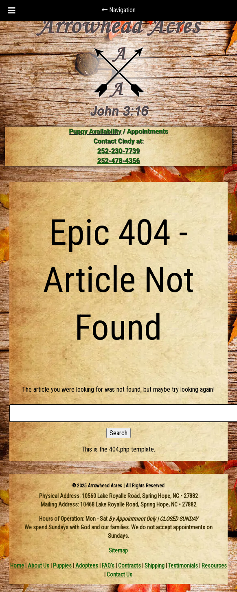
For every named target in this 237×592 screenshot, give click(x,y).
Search (118, 433)
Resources (214, 565)
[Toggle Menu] (12, 10)
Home (17, 565)
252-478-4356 (118, 160)
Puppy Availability (95, 131)
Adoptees (86, 565)
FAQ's (108, 565)
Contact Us (119, 574)
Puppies (62, 565)
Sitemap (118, 550)
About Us (38, 565)
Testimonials (183, 565)
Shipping (155, 565)
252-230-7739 (118, 151)
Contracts (129, 565)
